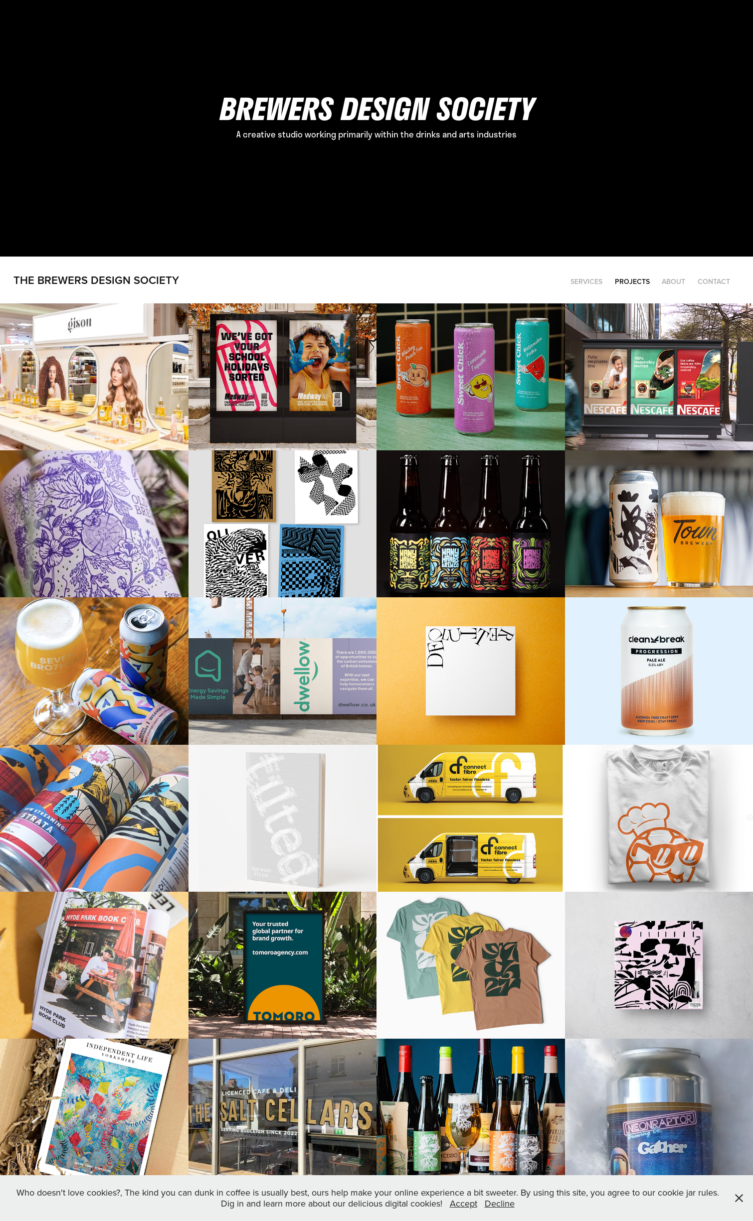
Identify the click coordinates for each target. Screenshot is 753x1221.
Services (586, 281)
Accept (463, 1203)
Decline (500, 1203)
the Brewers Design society (96, 280)
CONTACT (714, 281)
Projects (632, 281)
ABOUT (673, 281)
